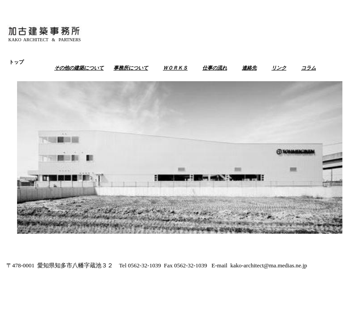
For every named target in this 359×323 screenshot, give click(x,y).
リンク (278, 67)
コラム (308, 67)
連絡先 (249, 67)
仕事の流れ (214, 67)
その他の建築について (79, 67)
